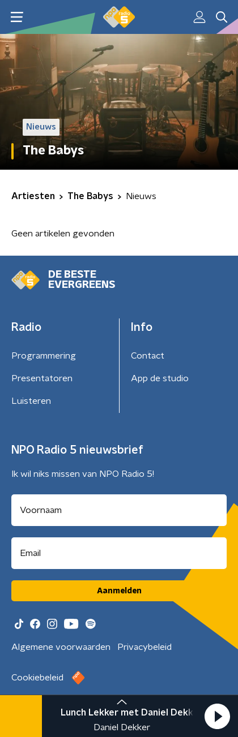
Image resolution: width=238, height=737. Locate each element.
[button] (217, 716)
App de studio (160, 378)
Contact (147, 355)
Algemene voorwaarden (60, 647)
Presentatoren (42, 378)
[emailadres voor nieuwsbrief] (119, 553)
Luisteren (31, 401)
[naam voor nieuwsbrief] (119, 510)
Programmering (43, 355)
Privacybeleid (144, 647)
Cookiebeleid (37, 677)
